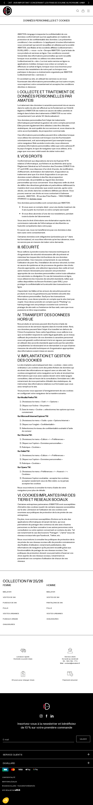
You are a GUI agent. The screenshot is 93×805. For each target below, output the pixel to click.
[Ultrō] (17, 790)
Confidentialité (8, 777)
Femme (7, 585)
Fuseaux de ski (10, 602)
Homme (51, 585)
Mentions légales (9, 781)
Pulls (5, 608)
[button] (4, 2)
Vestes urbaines (11, 613)
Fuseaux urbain (10, 619)
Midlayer (7, 592)
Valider (83, 739)
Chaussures (9, 624)
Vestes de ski (9, 597)
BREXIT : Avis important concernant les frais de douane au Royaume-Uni (44, 2)
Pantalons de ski (54, 602)
